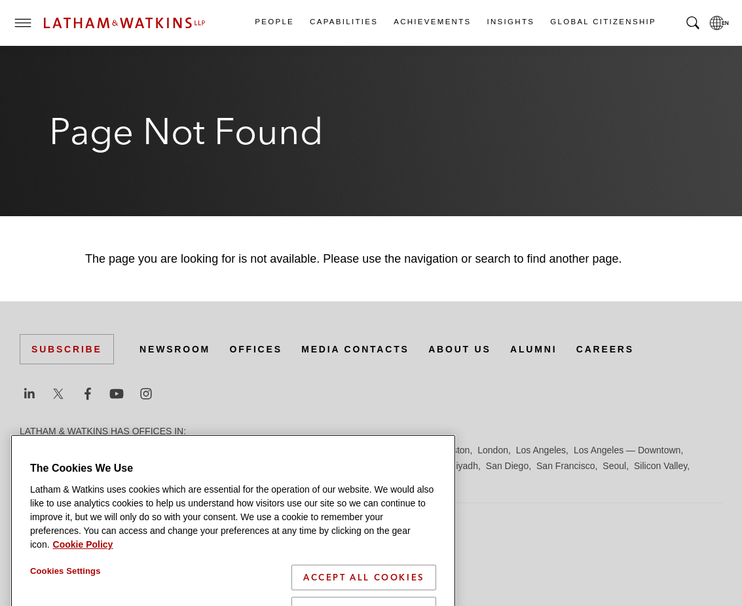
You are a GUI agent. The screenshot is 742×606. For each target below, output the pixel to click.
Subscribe (66, 349)
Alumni (533, 349)
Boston (102, 450)
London (492, 450)
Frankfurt (310, 450)
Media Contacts (355, 349)
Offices (256, 349)
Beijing (67, 450)
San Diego (507, 466)
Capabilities (343, 22)
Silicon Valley (660, 466)
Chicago (184, 450)
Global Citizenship (602, 22)
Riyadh (463, 466)
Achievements (432, 22)
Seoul (614, 466)
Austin (32, 450)
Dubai (221, 450)
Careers (605, 349)
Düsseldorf (262, 450)
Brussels (142, 450)
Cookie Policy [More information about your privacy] (83, 572)
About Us (459, 349)
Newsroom (174, 349)
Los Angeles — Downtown (627, 450)
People (274, 22)
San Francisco (565, 466)
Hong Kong (405, 450)
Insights (510, 22)
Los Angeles (541, 450)
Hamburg (356, 450)
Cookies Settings (65, 599)
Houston (453, 450)
